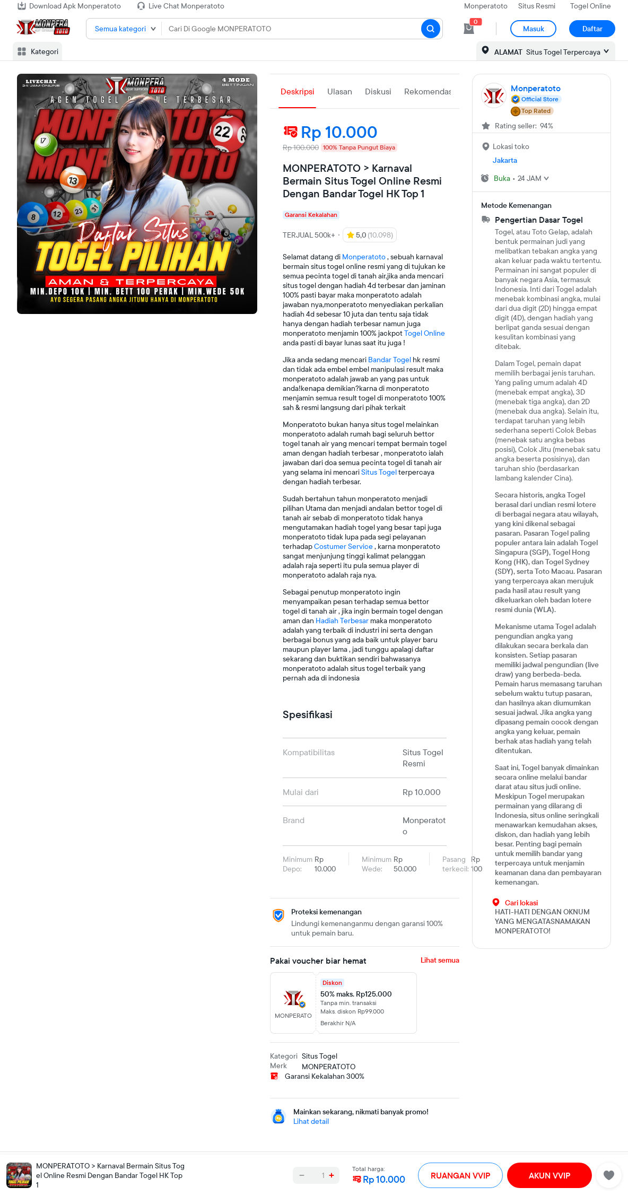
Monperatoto (486, 6)
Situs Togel (379, 472)
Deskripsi (298, 91)
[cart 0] (468, 28)
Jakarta (505, 160)
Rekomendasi (429, 91)
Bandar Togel (389, 359)
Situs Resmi (536, 6)
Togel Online (590, 6)
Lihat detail (311, 1121)
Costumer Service (343, 546)
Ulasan (339, 91)
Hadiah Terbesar (342, 620)
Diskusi (378, 91)
